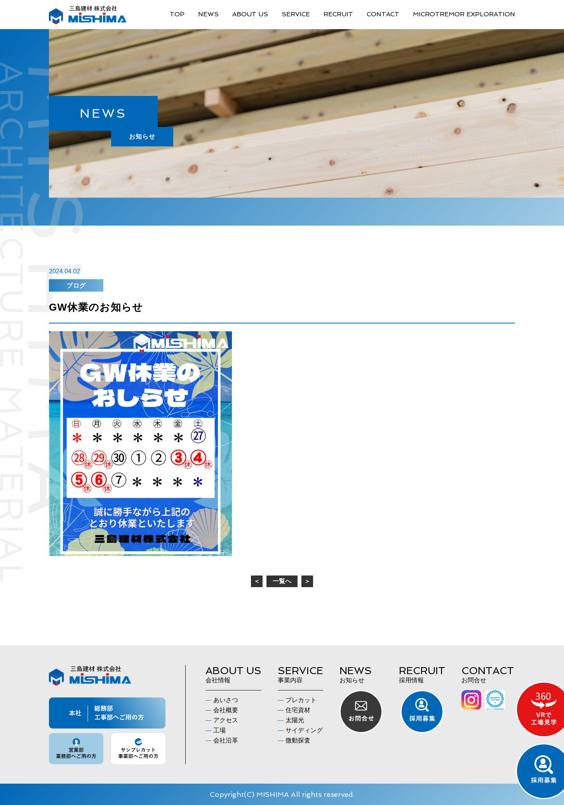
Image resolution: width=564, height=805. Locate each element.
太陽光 (294, 720)
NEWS (208, 14)
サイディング (304, 730)
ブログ (76, 285)
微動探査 (297, 740)
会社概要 (225, 710)
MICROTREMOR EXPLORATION (464, 14)
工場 (219, 730)
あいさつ (225, 700)
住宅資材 (297, 710)
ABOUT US (250, 14)
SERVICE (296, 14)
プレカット (301, 700)
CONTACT (383, 14)
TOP (177, 14)
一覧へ (282, 581)
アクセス (225, 720)
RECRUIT (338, 14)
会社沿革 (225, 740)
